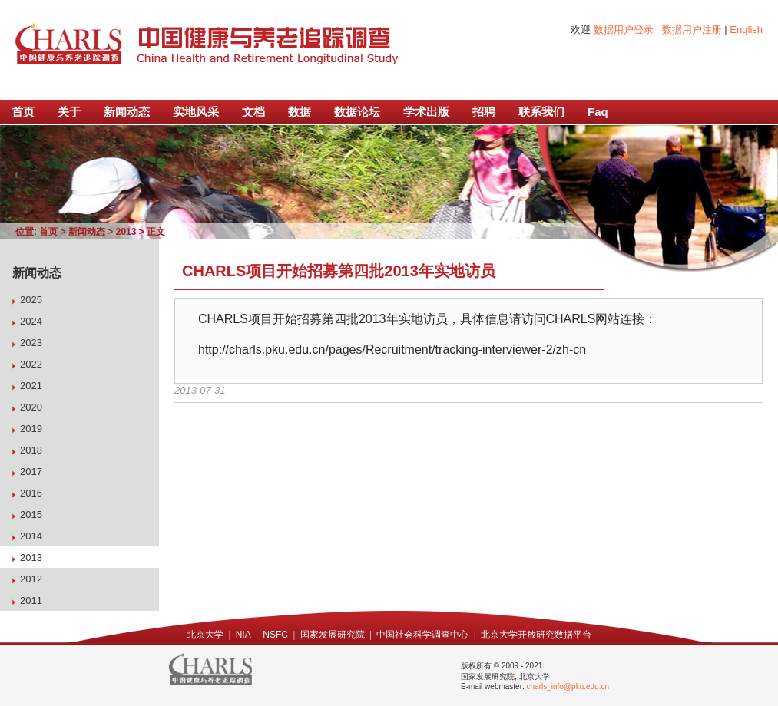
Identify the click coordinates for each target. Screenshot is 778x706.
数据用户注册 (692, 29)
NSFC (275, 634)
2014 (31, 536)
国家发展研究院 (332, 634)
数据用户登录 (624, 29)
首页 (23, 111)
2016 (31, 493)
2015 (31, 514)
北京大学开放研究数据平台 (536, 634)
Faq (598, 111)
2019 (31, 428)
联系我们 (541, 111)
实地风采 (196, 111)
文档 (253, 111)
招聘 (483, 111)
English (746, 29)
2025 (31, 299)
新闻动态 (127, 111)
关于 (69, 111)
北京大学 (205, 634)
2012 (31, 579)
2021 (31, 385)
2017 (31, 471)
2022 (31, 364)
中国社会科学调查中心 (422, 634)
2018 (31, 450)
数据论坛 (357, 111)
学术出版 (426, 111)
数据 (299, 111)
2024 (31, 321)
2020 (31, 407)
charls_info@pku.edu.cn (568, 686)
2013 (126, 231)
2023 (31, 342)
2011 (31, 600)
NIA (243, 634)
